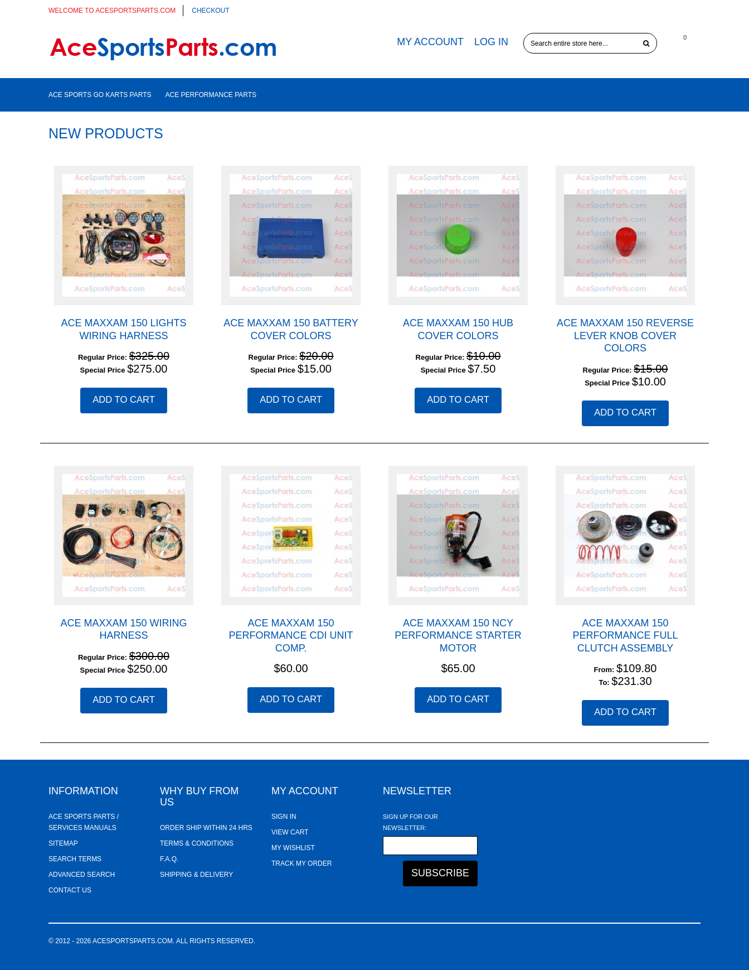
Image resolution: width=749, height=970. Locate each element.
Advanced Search (81, 875)
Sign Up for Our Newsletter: (410, 822)
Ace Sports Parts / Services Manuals (83, 822)
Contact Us (69, 890)
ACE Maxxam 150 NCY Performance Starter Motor (458, 635)
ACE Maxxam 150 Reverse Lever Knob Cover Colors (625, 335)
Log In (491, 41)
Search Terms (74, 859)
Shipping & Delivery (196, 875)
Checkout (210, 11)
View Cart (289, 832)
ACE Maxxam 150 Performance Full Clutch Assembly (625, 635)
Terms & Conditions (197, 843)
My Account (430, 41)
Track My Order (301, 863)
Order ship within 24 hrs (206, 828)
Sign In (283, 817)
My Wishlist (293, 848)
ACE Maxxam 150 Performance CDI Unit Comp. (290, 635)
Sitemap (63, 843)
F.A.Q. (169, 859)
